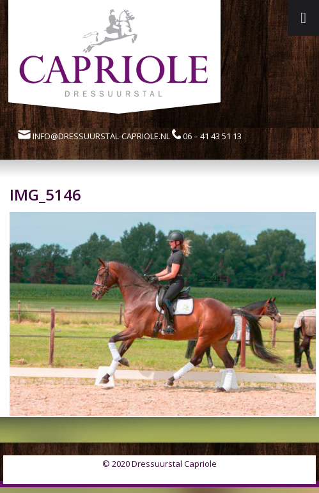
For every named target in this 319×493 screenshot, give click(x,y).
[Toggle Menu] (303, 18)
